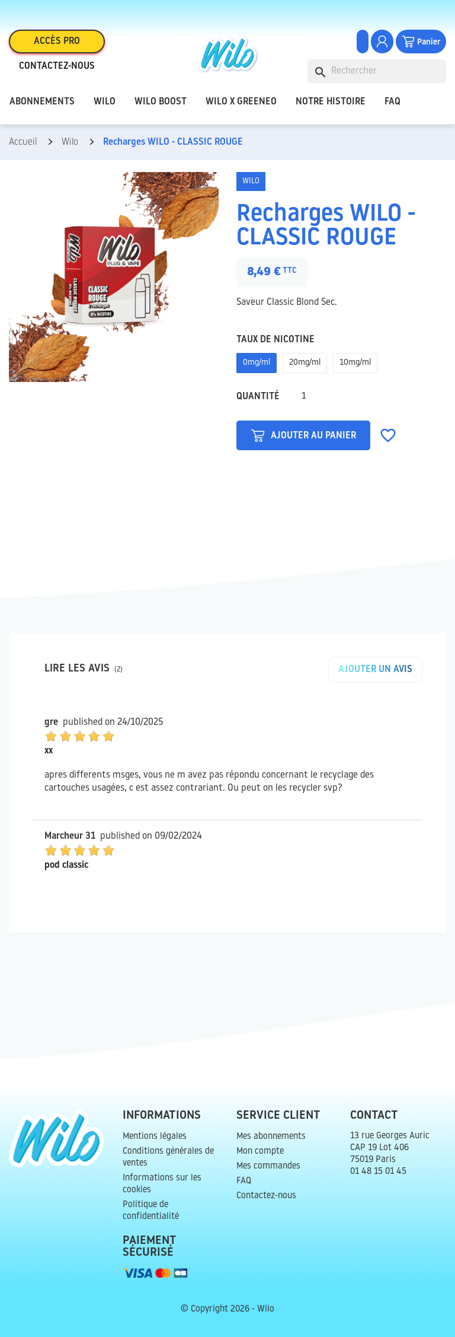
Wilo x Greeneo (241, 102)
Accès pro (57, 41)
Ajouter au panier (303, 435)
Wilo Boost (160, 102)
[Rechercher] (376, 71)
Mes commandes (268, 1166)
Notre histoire (331, 102)
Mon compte (260, 1151)
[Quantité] (303, 397)
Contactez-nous (57, 66)
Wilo (105, 102)
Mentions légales (155, 1136)
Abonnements (42, 102)
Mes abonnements (271, 1136)
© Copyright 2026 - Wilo (227, 1309)
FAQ (392, 102)
